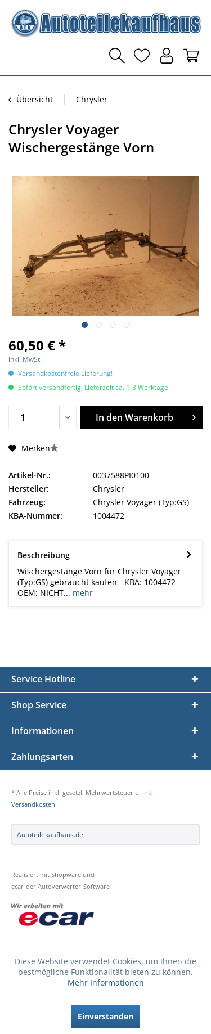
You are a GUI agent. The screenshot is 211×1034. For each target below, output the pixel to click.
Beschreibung (43, 555)
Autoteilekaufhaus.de (50, 834)
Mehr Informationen (106, 982)
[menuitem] (19, 55)
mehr (81, 592)
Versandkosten (33, 804)
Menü (19, 55)
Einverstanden (105, 1016)
